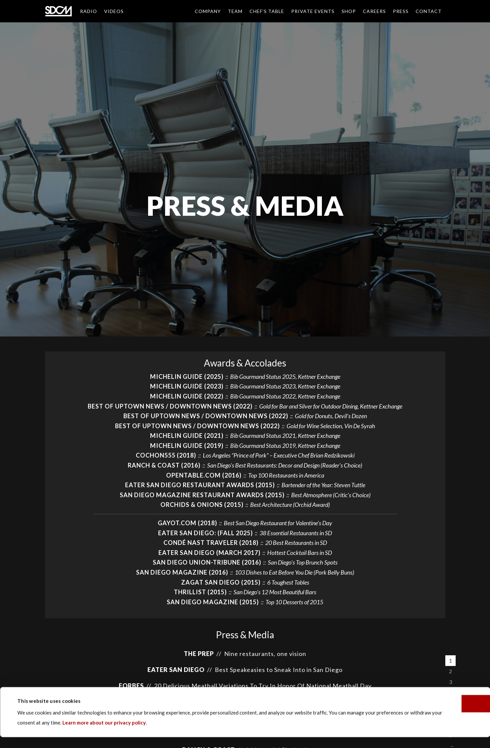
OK (434, 714)
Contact (429, 11)
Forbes (131, 685)
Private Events (313, 11)
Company (208, 11)
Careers (374, 11)
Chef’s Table (267, 11)
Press (401, 11)
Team (235, 11)
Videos (114, 11)
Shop (349, 11)
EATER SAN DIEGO (175, 669)
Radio (88, 11)
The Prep (199, 653)
